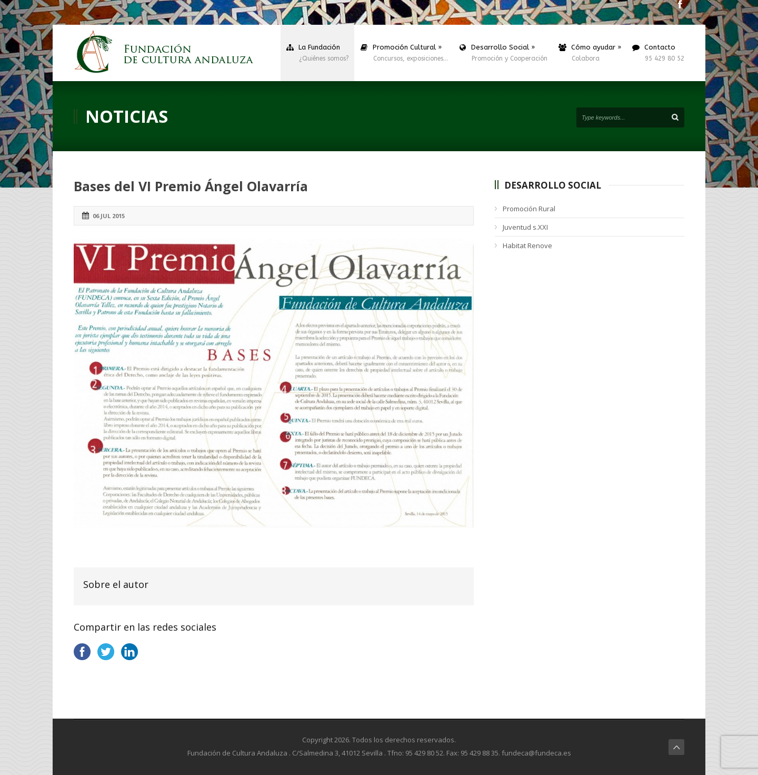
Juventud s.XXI (525, 227)
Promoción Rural (529, 208)
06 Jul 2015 (109, 216)
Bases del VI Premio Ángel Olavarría (191, 186)
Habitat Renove (527, 245)
